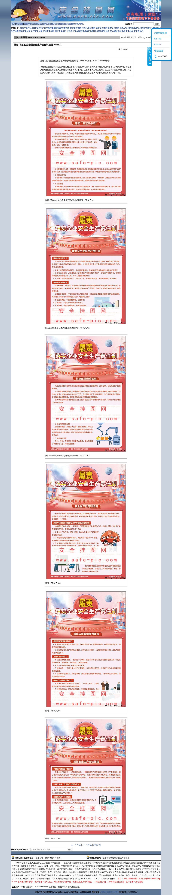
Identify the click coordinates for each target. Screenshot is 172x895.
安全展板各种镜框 (117, 31)
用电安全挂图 (24, 31)
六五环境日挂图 (88, 28)
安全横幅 (36, 24)
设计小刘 (157, 44)
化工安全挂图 (36, 31)
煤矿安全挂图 (60, 31)
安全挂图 (19, 24)
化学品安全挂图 (126, 28)
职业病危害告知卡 (101, 31)
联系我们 (80, 24)
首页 (13, 24)
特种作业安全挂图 (74, 31)
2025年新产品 (26, 28)
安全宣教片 (71, 24)
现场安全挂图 (139, 28)
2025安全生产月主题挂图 (42, 28)
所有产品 (97, 845)
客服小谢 (157, 39)
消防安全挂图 (101, 28)
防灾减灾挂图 (75, 28)
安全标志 (44, 24)
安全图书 (52, 24)
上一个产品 (76, 845)
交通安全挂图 (151, 28)
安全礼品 (129, 31)
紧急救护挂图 (88, 31)
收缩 (149, 56)
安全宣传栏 (61, 24)
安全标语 (27, 24)
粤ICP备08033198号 (109, 892)
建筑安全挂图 (113, 28)
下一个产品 (87, 845)
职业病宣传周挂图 (61, 28)
